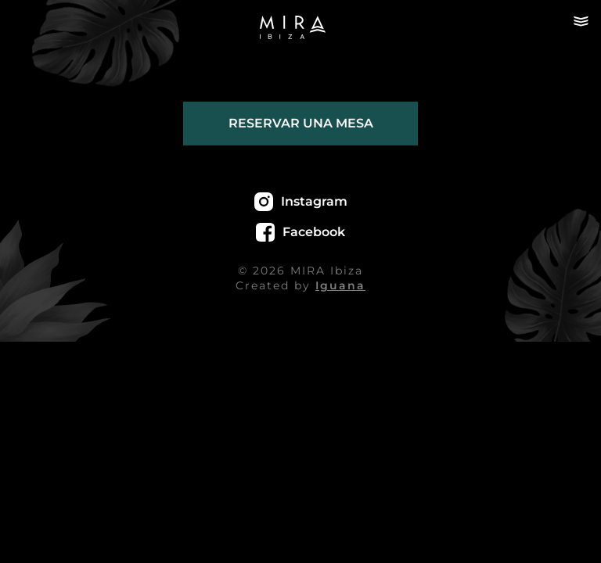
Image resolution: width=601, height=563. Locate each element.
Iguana (340, 285)
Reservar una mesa (301, 123)
